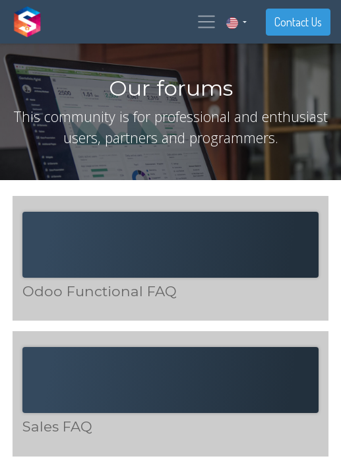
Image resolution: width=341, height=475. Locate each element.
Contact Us (298, 22)
